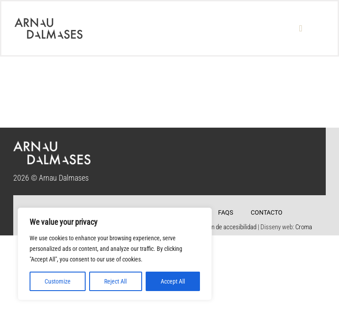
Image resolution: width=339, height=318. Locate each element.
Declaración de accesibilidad (220, 227)
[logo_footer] (51, 144)
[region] (115, 254)
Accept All (173, 281)
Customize (58, 281)
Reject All (115, 281)
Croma (303, 227)
